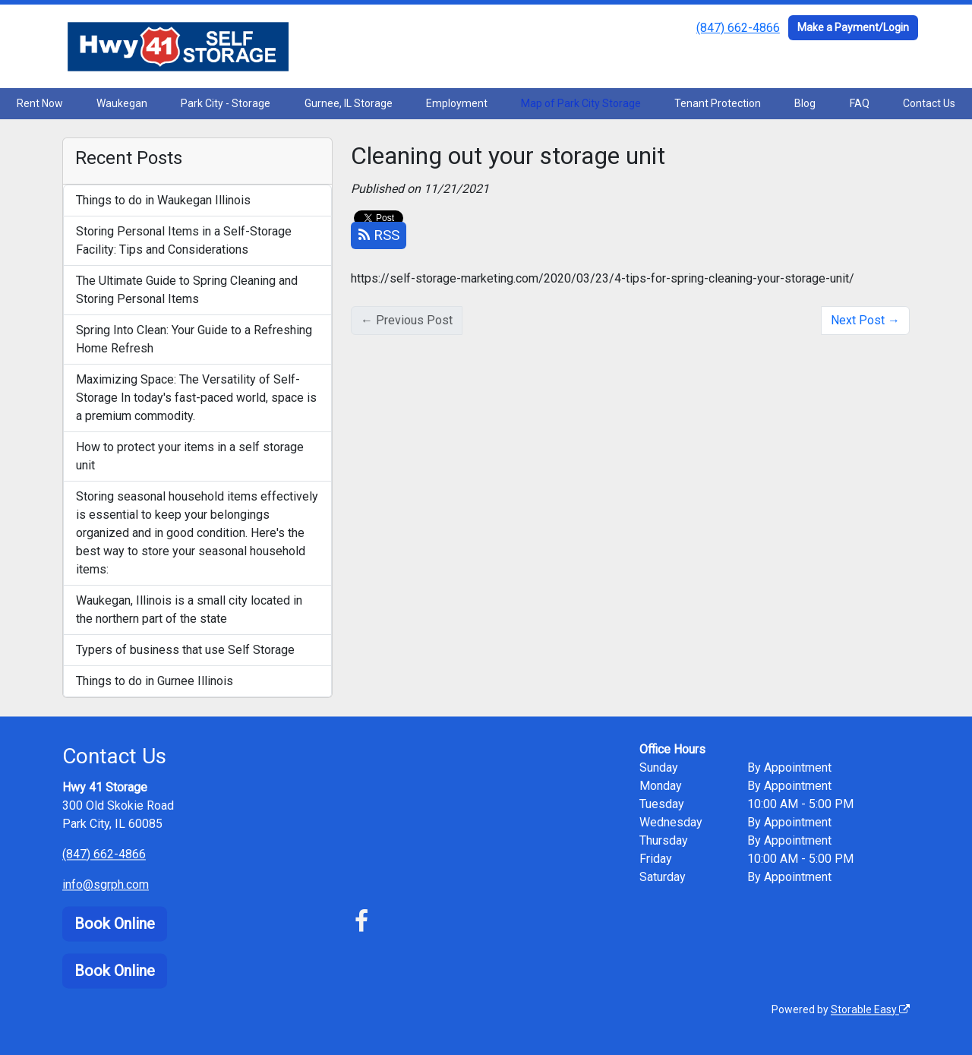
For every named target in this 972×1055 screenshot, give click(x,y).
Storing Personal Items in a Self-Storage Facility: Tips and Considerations (184, 240)
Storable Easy (870, 1009)
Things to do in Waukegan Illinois (163, 200)
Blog (805, 103)
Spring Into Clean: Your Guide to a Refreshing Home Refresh (194, 339)
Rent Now (40, 103)
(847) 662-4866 (738, 28)
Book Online (114, 923)
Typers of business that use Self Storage (185, 650)
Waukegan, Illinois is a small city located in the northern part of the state (189, 609)
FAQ (859, 103)
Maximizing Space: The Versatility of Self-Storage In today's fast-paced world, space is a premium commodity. (196, 397)
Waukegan (121, 103)
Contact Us (929, 103)
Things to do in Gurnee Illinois (154, 681)
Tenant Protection (717, 103)
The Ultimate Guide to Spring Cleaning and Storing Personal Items (187, 289)
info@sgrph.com (105, 884)
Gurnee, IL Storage (349, 103)
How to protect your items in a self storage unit (190, 456)
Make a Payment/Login (853, 27)
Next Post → (865, 320)
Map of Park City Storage (581, 103)
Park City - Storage (225, 103)
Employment (457, 103)
